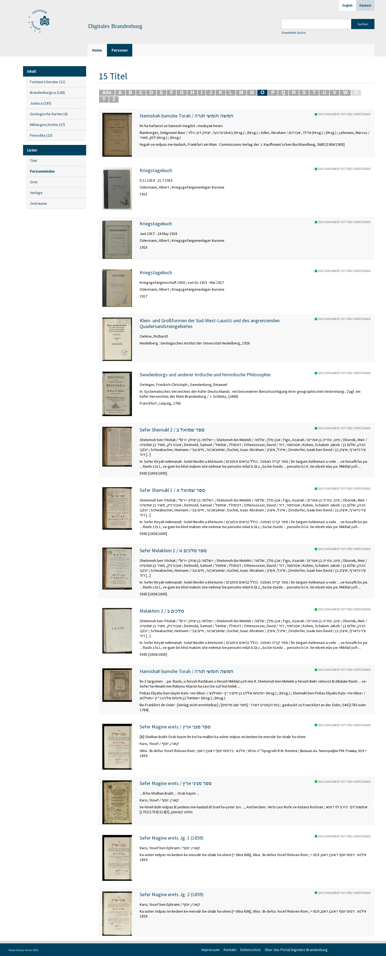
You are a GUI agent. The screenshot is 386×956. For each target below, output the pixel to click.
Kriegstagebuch (156, 170)
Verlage (36, 192)
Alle (106, 92)
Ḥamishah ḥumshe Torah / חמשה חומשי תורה (186, 116)
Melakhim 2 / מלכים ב (162, 611)
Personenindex (42, 171)
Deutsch (365, 5)
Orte (34, 182)
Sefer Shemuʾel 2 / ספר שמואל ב (172, 430)
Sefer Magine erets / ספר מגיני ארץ (176, 783)
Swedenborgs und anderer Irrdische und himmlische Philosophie (205, 375)
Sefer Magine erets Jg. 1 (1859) (172, 838)
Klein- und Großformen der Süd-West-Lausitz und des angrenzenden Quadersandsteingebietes (210, 323)
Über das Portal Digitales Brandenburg (296, 949)
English (347, 5)
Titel (33, 160)
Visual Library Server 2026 (23, 950)
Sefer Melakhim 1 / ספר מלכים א (173, 551)
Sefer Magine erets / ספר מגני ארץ (175, 727)
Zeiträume (38, 203)
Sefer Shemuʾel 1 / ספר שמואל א (172, 490)
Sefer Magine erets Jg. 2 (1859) (172, 894)
